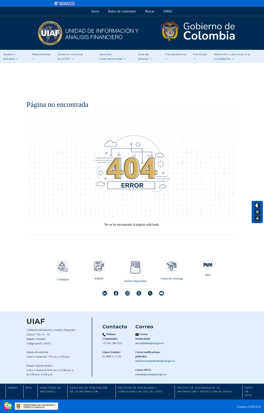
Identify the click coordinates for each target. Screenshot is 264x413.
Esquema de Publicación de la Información (88, 389)
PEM (208, 275)
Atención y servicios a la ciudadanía (232, 56)
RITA (29, 387)
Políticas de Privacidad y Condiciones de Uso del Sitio (140, 389)
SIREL (168, 11)
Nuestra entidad (11, 56)
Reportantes (41, 56)
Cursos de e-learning (172, 278)
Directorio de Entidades (50, 389)
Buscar (149, 11)
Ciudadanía (63, 279)
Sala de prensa (145, 56)
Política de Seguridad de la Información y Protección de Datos (204, 389)
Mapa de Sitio (249, 391)
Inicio (95, 11)
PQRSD (99, 278)
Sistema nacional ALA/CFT (70, 56)
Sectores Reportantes (135, 281)
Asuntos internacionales (112, 56)
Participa (200, 56)
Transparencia (175, 56)
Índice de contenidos (122, 11)
